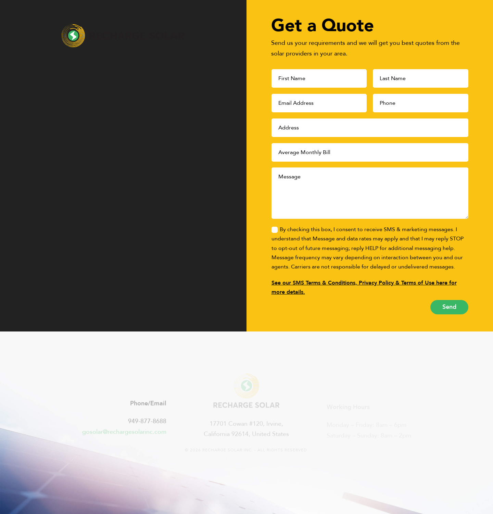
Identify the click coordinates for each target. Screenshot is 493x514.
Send (449, 307)
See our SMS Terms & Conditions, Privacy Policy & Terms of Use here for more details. (364, 287)
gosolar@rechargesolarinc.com (124, 435)
